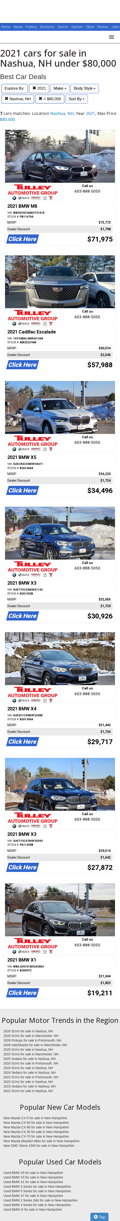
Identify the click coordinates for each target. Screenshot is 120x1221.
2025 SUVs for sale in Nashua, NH (28, 1049)
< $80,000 (50, 99)
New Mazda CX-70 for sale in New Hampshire (36, 1136)
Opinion (77, 27)
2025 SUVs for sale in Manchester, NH (31, 1054)
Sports (63, 27)
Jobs (115, 27)
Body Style (84, 88)
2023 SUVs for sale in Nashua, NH (28, 1082)
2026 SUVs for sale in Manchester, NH (31, 1036)
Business (47, 27)
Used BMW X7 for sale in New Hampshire (33, 1196)
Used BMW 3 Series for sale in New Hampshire (37, 1186)
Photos (103, 27)
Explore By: (15, 88)
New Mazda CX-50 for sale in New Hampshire (36, 1122)
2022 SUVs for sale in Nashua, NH (28, 1091)
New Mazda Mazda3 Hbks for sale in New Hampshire (41, 1141)
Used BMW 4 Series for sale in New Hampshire (37, 1205)
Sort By (76, 99)
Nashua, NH (18, 99)
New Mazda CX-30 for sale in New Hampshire (36, 1132)
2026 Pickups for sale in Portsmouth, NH (32, 1040)
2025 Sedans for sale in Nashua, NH (29, 1059)
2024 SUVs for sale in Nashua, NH (28, 1068)
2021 (39, 88)
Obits (90, 27)
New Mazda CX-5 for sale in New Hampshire (35, 1118)
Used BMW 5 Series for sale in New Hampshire (37, 1191)
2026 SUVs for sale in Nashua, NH (28, 1031)
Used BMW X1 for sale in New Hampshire (33, 1182)
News (18, 27)
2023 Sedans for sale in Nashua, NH (29, 1086)
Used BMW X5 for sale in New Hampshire (33, 1173)
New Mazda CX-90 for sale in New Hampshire (36, 1127)
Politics (31, 27)
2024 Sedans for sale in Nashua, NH (29, 1072)
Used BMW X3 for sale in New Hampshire (33, 1177)
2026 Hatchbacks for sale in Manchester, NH (35, 1045)
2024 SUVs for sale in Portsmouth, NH (30, 1063)
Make (60, 88)
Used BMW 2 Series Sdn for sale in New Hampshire (40, 1200)
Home (6, 27)
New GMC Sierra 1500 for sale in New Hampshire (38, 1145)
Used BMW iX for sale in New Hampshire (32, 1209)
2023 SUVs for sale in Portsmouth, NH (30, 1077)
